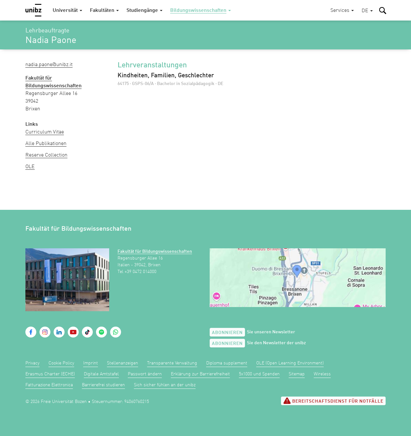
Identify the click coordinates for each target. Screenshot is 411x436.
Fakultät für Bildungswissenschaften (155, 251)
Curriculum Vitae (44, 132)
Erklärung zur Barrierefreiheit (200, 374)
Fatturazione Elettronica (49, 385)
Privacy (32, 363)
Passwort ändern (145, 374)
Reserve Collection (46, 155)
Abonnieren (227, 332)
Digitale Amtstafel (101, 374)
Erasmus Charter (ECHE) (50, 374)
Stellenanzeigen (122, 363)
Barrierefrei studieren (103, 385)
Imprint (90, 363)
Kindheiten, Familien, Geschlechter (166, 76)
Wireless (322, 374)
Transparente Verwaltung (172, 363)
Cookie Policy (61, 363)
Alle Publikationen (45, 143)
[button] (367, 11)
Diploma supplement (226, 363)
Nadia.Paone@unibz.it (49, 64)
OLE (30, 166)
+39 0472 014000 (140, 271)
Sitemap (297, 374)
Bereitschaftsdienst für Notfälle (333, 401)
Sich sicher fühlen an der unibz (165, 385)
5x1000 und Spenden (259, 374)
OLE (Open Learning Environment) (290, 363)
